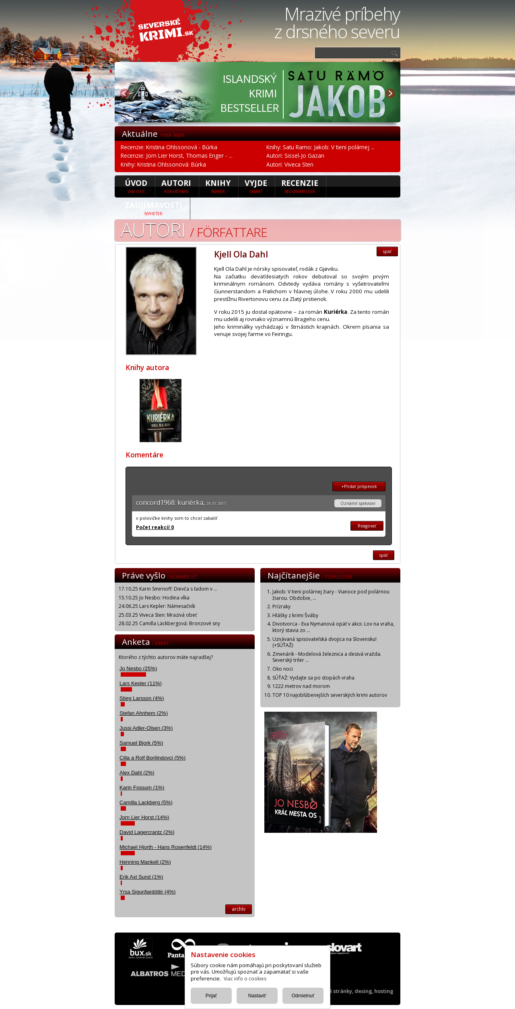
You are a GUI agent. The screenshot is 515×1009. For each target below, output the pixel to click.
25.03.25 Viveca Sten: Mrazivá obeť (158, 615)
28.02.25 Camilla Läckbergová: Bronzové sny (169, 623)
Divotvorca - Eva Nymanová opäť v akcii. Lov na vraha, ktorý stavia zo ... (333, 627)
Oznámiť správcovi (357, 503)
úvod (136, 185)
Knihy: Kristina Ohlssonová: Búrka (163, 164)
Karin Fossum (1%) (141, 787)
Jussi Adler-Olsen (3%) (146, 728)
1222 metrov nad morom (301, 686)
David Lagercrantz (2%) (147, 832)
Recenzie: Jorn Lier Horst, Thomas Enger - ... (177, 155)
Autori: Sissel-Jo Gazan (295, 155)
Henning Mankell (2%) (145, 862)
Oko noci (282, 668)
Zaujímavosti (153, 208)
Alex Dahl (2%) (136, 772)
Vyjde (256, 185)
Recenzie (299, 185)
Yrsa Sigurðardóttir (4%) (147, 891)
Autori (176, 185)
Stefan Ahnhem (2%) (143, 713)
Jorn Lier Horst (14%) (144, 817)
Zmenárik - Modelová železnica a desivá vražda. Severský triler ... (326, 657)
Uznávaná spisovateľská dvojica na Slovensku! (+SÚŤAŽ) (324, 642)
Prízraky (281, 606)
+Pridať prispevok (359, 486)
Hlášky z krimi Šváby (295, 615)
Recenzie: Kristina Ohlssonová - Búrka (169, 147)
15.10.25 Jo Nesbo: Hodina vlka (154, 597)
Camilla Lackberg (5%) (146, 802)
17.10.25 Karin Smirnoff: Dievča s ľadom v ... (168, 588)
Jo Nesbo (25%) (138, 668)
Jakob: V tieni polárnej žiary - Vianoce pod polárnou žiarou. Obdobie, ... (330, 594)
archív (238, 909)
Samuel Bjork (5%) (141, 742)
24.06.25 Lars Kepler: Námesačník (157, 606)
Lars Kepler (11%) (140, 683)
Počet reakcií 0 (155, 527)
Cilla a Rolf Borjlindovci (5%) (152, 757)
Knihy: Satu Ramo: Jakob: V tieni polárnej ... (320, 147)
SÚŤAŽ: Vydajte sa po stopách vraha (313, 677)
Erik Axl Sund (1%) (141, 876)
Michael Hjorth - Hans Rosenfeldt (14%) (165, 847)
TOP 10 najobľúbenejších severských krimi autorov (329, 695)
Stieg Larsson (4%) (141, 698)
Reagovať (367, 526)
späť (387, 251)
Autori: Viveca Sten (289, 164)
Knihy (218, 185)
